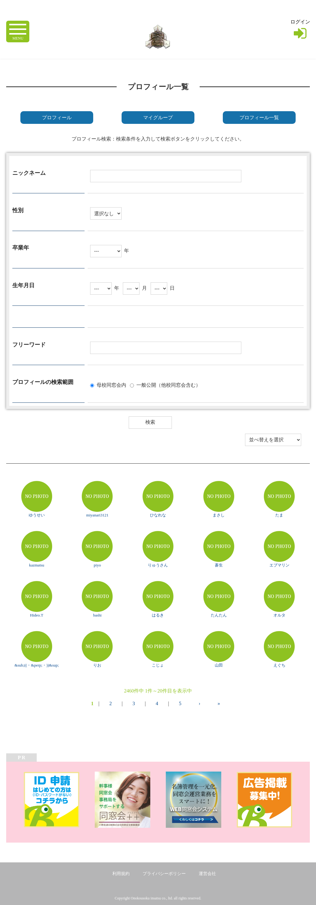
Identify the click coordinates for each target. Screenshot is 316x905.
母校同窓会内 (111, 384)
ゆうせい (37, 515)
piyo (97, 565)
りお (97, 665)
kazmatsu (36, 565)
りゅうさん (158, 565)
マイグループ (158, 117)
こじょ (158, 665)
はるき (158, 615)
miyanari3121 (97, 515)
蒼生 (219, 565)
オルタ (279, 615)
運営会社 (207, 873)
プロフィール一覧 (259, 117)
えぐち (279, 665)
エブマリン (279, 565)
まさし (219, 515)
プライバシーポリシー (164, 873)
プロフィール (57, 117)
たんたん (219, 615)
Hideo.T (36, 615)
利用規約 (121, 873)
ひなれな (158, 515)
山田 (219, 665)
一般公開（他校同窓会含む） (168, 384)
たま (279, 515)
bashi (97, 615)
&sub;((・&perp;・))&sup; (37, 665)
